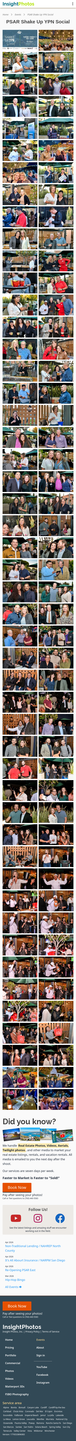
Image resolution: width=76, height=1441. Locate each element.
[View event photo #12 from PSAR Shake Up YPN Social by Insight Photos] (56, 150)
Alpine (6, 1407)
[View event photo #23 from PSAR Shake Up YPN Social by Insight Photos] (20, 283)
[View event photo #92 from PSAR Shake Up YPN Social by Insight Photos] (56, 1033)
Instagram (42, 1382)
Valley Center (20, 1430)
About (40, 1347)
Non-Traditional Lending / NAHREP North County (33, 1248)
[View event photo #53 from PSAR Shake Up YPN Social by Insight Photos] (20, 614)
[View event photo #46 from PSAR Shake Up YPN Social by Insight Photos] (56, 525)
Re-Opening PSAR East (20, 1270)
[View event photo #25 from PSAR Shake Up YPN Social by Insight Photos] (20, 305)
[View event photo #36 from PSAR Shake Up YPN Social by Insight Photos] (56, 415)
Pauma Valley (21, 1423)
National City (61, 1419)
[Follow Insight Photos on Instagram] (38, 1218)
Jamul (43, 1415)
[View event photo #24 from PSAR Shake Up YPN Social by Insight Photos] (56, 283)
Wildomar (38, 1430)
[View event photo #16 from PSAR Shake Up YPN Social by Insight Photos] (56, 194)
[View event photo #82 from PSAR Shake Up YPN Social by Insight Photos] (56, 923)
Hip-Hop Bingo (15, 1280)
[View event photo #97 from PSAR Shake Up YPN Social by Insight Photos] (20, 1099)
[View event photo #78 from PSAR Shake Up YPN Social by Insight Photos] (56, 878)
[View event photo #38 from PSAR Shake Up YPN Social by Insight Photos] (56, 437)
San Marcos (8, 1427)
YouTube (41, 1367)
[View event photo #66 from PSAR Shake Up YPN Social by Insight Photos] (56, 746)
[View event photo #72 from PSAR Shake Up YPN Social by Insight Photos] (56, 812)
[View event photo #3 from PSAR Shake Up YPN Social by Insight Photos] (20, 62)
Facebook (42, 1375)
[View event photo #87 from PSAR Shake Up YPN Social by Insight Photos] (20, 989)
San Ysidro (28, 1427)
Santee (19, 1427)
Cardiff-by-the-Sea (57, 1407)
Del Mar (39, 1411)
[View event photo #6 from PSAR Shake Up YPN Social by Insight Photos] (56, 84)
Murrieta (50, 1419)
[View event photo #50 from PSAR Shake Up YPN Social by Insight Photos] (56, 569)
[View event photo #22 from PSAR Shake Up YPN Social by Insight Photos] (56, 261)
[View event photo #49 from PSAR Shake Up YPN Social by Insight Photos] (20, 569)
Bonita (14, 1407)
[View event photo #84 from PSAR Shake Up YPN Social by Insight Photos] (56, 945)
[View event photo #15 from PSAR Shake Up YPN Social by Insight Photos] (20, 194)
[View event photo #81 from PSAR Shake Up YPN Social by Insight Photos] (20, 923)
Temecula (7, 1430)
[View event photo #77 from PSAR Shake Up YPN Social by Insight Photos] (20, 878)
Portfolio (10, 1355)
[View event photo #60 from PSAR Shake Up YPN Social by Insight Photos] (56, 680)
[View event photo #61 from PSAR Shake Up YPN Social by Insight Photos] (20, 702)
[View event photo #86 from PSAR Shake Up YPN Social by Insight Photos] (56, 967)
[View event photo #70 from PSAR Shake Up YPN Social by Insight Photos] (56, 790)
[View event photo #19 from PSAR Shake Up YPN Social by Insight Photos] (20, 238)
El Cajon (48, 1411)
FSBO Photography (17, 1394)
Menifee (40, 1419)
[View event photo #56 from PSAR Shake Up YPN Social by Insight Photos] (56, 636)
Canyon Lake (33, 1407)
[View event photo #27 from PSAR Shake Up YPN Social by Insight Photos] (20, 327)
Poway (32, 1423)
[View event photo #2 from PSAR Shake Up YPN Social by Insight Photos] (56, 40)
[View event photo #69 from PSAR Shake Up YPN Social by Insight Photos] (20, 790)
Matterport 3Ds (14, 1386)
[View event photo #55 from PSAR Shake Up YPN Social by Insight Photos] (20, 636)
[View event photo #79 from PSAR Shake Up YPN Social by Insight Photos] (20, 900)
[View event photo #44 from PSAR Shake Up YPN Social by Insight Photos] (56, 503)
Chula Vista (18, 1411)
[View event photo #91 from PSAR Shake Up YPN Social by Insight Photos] (20, 1033)
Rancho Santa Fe (53, 1423)
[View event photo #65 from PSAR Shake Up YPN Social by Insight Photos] (20, 746)
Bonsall (22, 1407)
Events (18, 14)
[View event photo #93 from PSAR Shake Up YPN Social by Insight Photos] (20, 1055)
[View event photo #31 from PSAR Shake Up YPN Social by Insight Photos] (20, 371)
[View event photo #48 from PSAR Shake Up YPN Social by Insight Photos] (56, 547)
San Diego (67, 1423)
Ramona (40, 1423)
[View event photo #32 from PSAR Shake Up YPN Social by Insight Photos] (56, 371)
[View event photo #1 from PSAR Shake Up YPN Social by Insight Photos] (20, 40)
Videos (9, 1378)
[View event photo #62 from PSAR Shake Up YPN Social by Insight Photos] (56, 702)
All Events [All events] (13, 1287)
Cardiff (44, 1407)
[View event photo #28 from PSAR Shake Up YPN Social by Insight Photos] (56, 327)
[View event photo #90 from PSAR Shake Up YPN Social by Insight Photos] (56, 1011)
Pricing (9, 1347)
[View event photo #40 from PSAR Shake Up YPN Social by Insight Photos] (56, 459)
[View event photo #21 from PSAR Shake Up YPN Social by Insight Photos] (20, 261)
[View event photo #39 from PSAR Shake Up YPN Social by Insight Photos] (20, 459)
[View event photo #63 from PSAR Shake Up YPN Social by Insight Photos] (20, 724)
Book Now (17, 1187)
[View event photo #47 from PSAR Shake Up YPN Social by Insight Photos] (20, 547)
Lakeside (60, 1415)
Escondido (8, 1415)
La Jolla (50, 1415)
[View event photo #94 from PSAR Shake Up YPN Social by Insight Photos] (56, 1055)
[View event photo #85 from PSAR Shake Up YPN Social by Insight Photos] (20, 967)
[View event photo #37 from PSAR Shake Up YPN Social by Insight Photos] (20, 437)
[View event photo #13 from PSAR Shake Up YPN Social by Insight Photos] (20, 172)
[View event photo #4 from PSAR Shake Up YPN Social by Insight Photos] (56, 62)
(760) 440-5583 (31, 1198)
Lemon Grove (19, 1419)
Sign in (40, 1355)
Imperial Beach (31, 1415)
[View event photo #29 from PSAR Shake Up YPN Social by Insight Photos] (20, 349)
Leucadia (31, 1419)
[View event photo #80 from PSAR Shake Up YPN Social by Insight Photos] (56, 900)
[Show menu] (73, 4)
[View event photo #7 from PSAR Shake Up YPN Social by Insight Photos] (20, 106)
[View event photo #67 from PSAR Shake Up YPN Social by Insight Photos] (20, 768)
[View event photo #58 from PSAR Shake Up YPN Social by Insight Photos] (56, 658)
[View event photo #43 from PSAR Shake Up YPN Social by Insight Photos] (20, 503)
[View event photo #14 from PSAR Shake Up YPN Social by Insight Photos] (56, 172)
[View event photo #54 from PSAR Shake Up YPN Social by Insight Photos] (56, 614)
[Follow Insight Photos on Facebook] (60, 1218)
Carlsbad (7, 1411)
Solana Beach (41, 1427)
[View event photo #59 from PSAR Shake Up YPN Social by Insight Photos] (20, 680)
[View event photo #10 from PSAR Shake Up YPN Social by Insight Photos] (56, 128)
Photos (9, 1371)
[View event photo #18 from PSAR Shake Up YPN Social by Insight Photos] (56, 216)
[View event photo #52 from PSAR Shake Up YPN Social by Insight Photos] (56, 592)
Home (6, 14)
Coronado (29, 1411)
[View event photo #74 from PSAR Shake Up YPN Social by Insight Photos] (56, 834)
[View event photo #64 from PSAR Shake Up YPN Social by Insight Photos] (56, 724)
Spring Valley (55, 1427)
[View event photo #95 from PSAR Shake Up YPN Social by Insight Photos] (20, 1077)
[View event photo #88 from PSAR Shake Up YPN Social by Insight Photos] (56, 989)
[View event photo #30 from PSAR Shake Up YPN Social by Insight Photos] (56, 349)
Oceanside (8, 1423)
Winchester (50, 1430)
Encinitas (58, 1411)
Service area (12, 1403)
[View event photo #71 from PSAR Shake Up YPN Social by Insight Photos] (20, 812)
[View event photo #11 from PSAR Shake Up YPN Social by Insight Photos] (20, 150)
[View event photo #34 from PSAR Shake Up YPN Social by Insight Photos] (56, 393)
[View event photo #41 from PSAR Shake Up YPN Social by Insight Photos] (20, 481)
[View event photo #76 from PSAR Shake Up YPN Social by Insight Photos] (56, 856)
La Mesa (7, 1419)
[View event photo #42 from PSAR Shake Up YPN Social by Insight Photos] (56, 481)
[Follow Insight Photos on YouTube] (16, 1218)
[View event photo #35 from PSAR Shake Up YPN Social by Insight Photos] (20, 415)
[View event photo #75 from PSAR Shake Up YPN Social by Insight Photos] (20, 856)
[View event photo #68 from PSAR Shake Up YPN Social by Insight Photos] (56, 768)
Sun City (66, 1427)
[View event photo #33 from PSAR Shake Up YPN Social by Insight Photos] (20, 393)
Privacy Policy (32, 1331)
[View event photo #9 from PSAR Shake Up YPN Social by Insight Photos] (20, 128)
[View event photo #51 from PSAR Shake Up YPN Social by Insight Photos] (20, 592)
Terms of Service (50, 1331)
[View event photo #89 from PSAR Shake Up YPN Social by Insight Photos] (20, 1011)
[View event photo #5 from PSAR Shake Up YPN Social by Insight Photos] (20, 84)
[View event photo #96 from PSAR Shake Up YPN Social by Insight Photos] (56, 1077)
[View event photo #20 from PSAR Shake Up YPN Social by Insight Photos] (56, 238)
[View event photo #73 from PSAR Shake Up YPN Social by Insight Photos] (20, 834)
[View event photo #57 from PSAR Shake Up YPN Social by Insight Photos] (20, 658)
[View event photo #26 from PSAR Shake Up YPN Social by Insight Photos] (56, 305)
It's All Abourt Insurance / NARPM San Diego (35, 1260)
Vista (30, 1430)
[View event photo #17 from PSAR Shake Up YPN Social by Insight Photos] (20, 216)
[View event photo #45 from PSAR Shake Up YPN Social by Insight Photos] (20, 525)
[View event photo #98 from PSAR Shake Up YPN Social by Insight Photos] (56, 1099)
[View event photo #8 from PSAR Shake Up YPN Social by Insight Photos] (56, 106)
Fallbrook (18, 1415)
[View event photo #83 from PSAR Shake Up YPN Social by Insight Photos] (20, 945)
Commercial (12, 1363)
